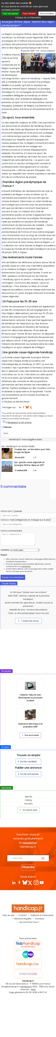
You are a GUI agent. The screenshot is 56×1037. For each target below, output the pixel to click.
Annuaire (28, 803)
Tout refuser (29, 13)
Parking (28, 800)
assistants (26, 566)
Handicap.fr (26, 986)
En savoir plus (27, 810)
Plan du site (8, 915)
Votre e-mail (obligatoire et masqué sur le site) (26, 519)
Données (39, 918)
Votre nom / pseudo (11, 511)
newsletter (29, 842)
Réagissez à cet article (19, 422)
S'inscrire (28, 867)
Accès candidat (27, 761)
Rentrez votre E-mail (29, 853)
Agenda (28, 796)
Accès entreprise (28, 774)
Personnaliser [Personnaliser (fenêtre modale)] (47, 13)
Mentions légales (22, 918)
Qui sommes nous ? (29, 922)
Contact (22, 915)
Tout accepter (10, 13)
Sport (6, 433)
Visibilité (5, 550)
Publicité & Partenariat (42, 915)
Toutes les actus (28, 620)
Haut (33, 989)
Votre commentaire (11, 530)
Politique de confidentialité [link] (28, 17)
